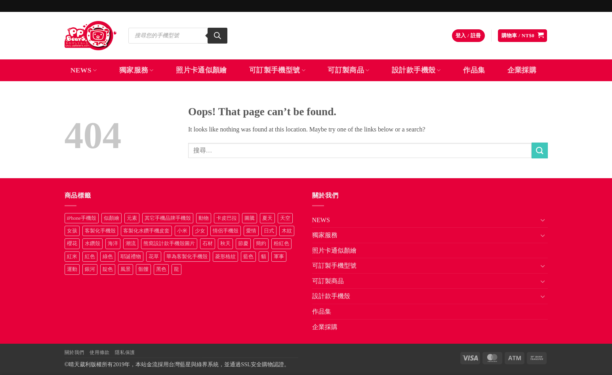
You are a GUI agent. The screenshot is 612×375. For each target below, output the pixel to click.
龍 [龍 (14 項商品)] (176, 269)
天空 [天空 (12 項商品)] (285, 218)
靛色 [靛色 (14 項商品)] (108, 269)
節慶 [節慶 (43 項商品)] (243, 243)
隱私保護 (125, 352)
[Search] (217, 36)
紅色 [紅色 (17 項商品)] (90, 256)
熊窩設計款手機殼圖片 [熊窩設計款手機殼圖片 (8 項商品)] (169, 243)
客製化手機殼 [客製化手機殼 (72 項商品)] (100, 231)
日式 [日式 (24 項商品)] (269, 231)
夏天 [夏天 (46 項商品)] (267, 218)
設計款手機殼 (416, 70)
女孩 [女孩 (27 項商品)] (72, 231)
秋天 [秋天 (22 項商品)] (225, 243)
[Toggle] (543, 220)
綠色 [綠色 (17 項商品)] (108, 256)
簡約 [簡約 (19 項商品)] (261, 243)
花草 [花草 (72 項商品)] (154, 256)
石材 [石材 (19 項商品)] (207, 243)
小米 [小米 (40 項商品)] (182, 231)
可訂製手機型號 (277, 70)
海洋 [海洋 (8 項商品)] (113, 243)
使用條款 (99, 352)
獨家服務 (136, 70)
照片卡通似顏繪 (201, 70)
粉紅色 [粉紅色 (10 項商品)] (281, 243)
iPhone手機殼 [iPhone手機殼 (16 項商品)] (82, 218)
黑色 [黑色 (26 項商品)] (161, 269)
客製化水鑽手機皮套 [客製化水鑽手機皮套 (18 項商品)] (146, 231)
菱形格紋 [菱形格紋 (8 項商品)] (225, 256)
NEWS (84, 70)
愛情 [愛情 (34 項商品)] (251, 231)
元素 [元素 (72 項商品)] (132, 218)
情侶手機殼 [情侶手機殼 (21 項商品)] (225, 231)
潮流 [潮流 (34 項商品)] (131, 243)
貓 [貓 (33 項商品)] (263, 256)
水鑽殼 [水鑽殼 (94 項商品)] (92, 243)
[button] (468, 35)
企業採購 (521, 70)
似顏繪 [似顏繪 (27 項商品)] (111, 218)
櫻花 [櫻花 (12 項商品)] (72, 243)
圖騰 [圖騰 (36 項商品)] (249, 218)
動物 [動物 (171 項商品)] (203, 218)
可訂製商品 (348, 70)
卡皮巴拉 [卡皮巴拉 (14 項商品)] (226, 218)
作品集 (474, 70)
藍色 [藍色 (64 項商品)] (248, 256)
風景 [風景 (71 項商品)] (125, 269)
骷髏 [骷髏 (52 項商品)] (143, 269)
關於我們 (74, 352)
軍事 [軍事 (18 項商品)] (279, 256)
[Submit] (539, 150)
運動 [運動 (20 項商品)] (72, 269)
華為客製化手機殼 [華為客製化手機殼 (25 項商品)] (187, 256)
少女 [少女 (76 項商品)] (200, 231)
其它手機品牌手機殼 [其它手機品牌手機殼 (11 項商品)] (168, 218)
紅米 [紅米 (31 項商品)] (72, 256)
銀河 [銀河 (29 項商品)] (90, 269)
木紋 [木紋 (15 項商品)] (287, 231)
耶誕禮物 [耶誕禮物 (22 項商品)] (130, 256)
